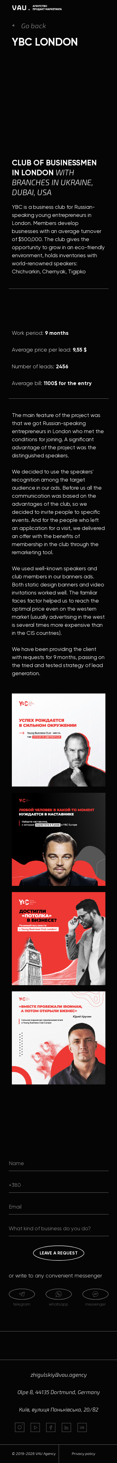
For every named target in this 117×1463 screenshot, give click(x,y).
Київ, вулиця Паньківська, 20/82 (58, 1409)
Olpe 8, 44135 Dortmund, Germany (58, 1392)
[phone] (59, 1185)
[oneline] (59, 1228)
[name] (59, 1163)
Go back (33, 25)
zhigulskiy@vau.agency (59, 1374)
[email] (59, 1206)
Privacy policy (83, 1453)
